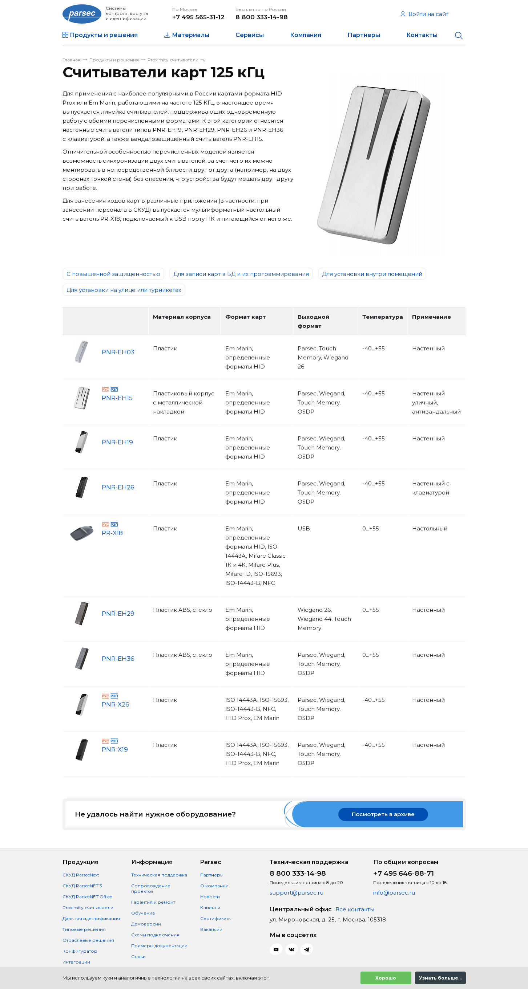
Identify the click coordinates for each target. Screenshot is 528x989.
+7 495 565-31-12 (198, 17)
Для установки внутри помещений (372, 273)
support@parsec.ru (296, 892)
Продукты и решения (104, 35)
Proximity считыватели (88, 907)
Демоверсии (146, 924)
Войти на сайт (424, 14)
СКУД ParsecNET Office (87, 896)
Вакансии (211, 929)
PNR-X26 (115, 705)
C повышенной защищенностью (113, 273)
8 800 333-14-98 (261, 17)
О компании (214, 885)
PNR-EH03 (118, 352)
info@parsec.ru (394, 892)
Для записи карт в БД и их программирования (241, 273)
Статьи (138, 956)
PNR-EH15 (117, 398)
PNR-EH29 (118, 613)
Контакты (422, 35)
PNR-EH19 (117, 442)
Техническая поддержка (159, 875)
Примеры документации (159, 945)
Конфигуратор (80, 951)
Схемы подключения (155, 934)
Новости (210, 896)
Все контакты (354, 909)
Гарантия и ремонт (153, 902)
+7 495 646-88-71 (403, 873)
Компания (305, 35)
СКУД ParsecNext (81, 875)
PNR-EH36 (118, 658)
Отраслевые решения (88, 940)
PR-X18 (112, 533)
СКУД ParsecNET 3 (82, 885)
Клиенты (210, 907)
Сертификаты (215, 918)
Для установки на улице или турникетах (123, 289)
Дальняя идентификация (91, 918)
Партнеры (363, 35)
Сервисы (249, 35)
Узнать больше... (440, 978)
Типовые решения (84, 929)
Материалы (190, 35)
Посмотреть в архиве (383, 814)
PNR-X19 (115, 750)
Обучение (143, 913)
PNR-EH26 (118, 487)
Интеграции (76, 962)
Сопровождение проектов (150, 888)
